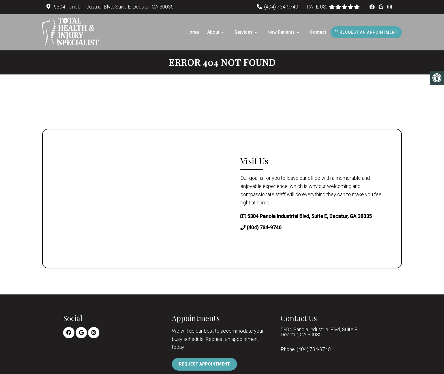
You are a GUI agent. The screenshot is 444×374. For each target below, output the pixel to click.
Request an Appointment (366, 32)
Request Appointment (204, 364)
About (213, 32)
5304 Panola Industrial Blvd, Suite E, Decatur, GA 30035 (113, 7)
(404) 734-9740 (281, 7)
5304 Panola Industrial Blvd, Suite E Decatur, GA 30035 (319, 332)
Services (243, 32)
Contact (318, 32)
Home (192, 32)
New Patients (281, 32)
